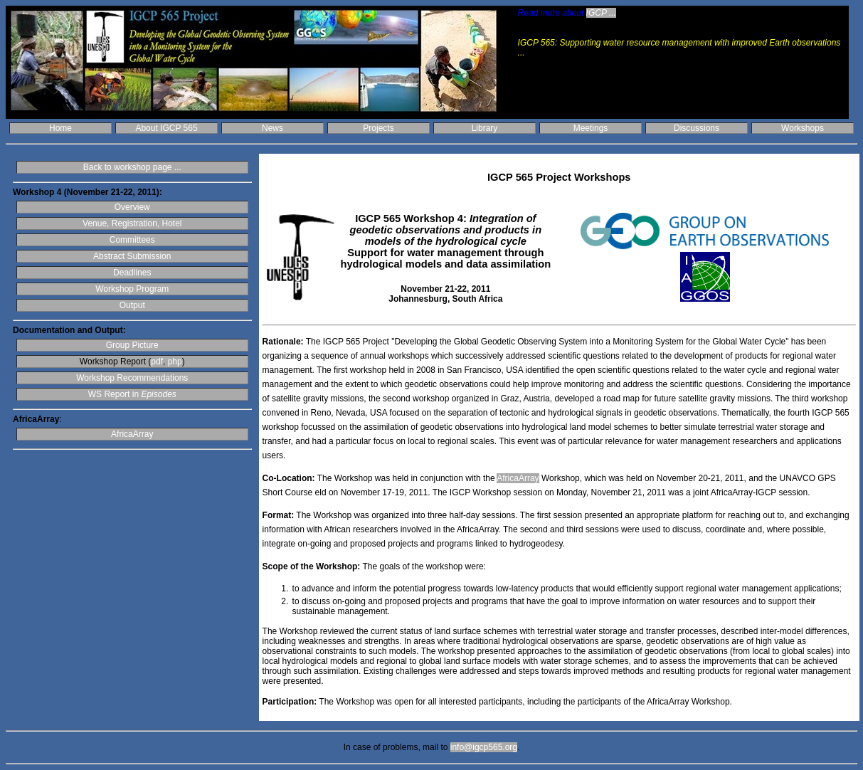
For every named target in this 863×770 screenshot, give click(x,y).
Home (60, 128)
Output (132, 305)
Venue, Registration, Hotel (132, 223)
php (175, 361)
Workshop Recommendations (132, 378)
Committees (132, 240)
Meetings (590, 128)
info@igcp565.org (483, 747)
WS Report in (132, 394)
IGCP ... (601, 13)
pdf (157, 361)
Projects (378, 128)
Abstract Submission (132, 256)
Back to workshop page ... (132, 167)
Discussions (696, 128)
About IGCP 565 (166, 128)
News (272, 128)
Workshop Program (132, 289)
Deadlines (132, 273)
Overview (132, 207)
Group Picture (132, 345)
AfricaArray (132, 434)
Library (485, 128)
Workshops (802, 128)
